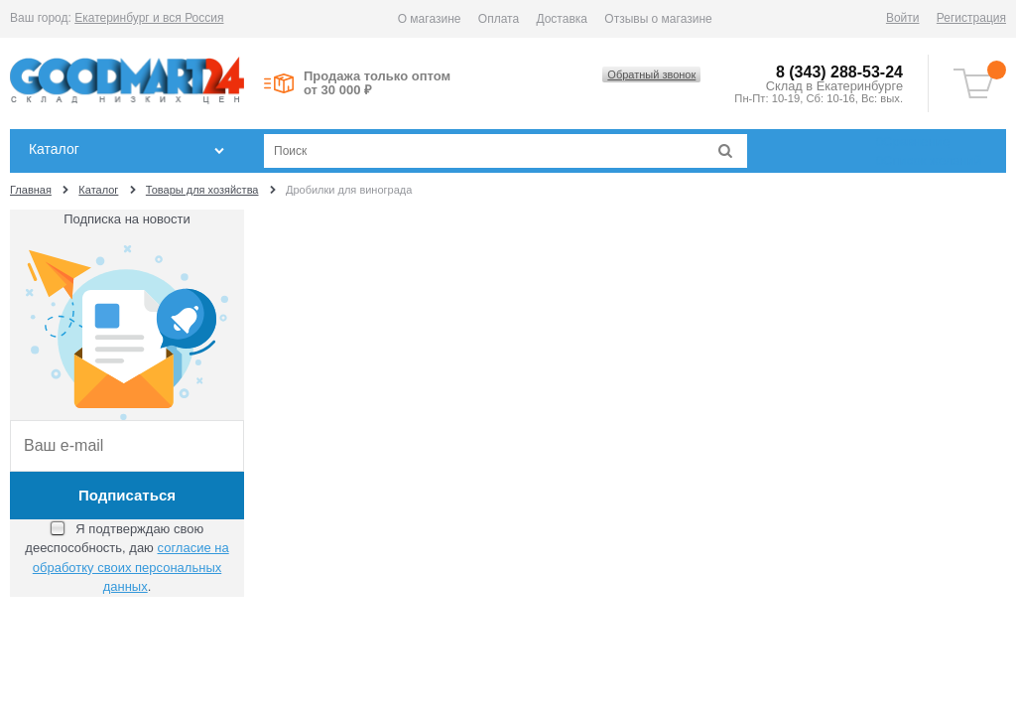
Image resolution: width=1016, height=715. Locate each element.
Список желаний (928, 160)
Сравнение (913, 141)
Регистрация (971, 18)
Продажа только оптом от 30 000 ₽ (377, 83)
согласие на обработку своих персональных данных (131, 567)
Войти (903, 18)
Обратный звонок (651, 74)
